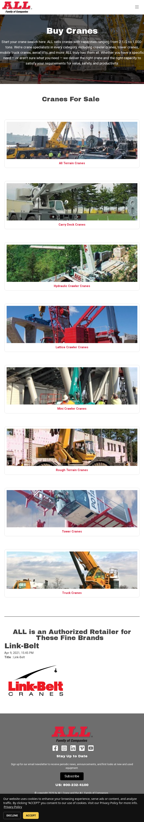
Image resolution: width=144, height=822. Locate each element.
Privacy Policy (13, 807)
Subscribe (72, 776)
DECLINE (12, 815)
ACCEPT (31, 815)
